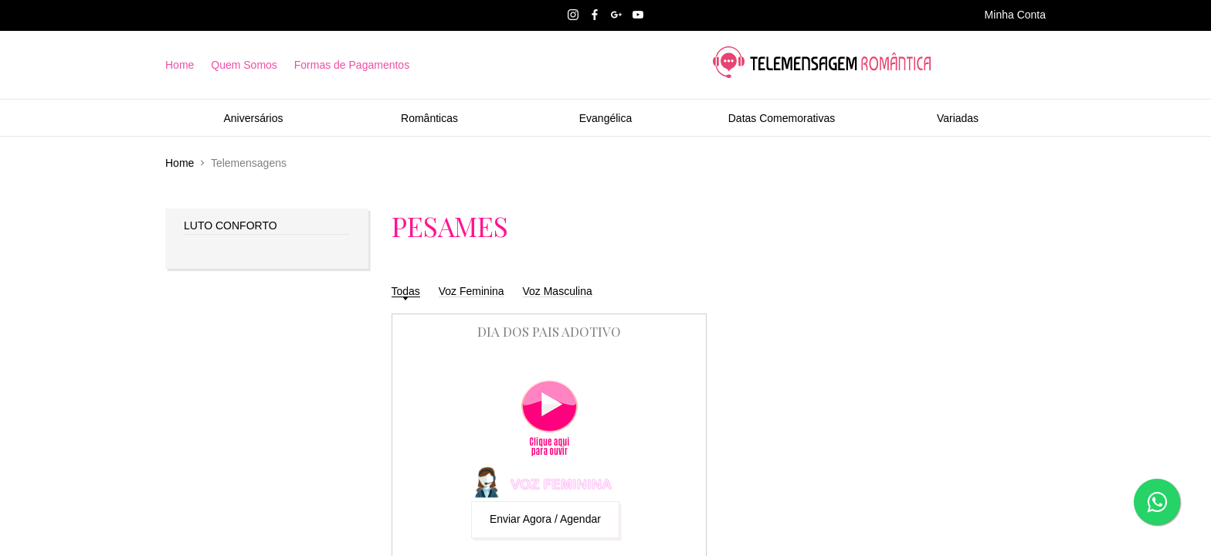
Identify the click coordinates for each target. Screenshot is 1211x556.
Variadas (958, 118)
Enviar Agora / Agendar (545, 519)
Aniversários (253, 118)
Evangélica (606, 118)
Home (179, 65)
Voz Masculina (557, 291)
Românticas (429, 118)
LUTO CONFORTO (230, 225)
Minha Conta (1015, 14)
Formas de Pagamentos (351, 65)
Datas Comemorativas (782, 118)
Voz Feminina (471, 291)
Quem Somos (244, 65)
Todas (406, 291)
